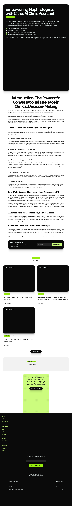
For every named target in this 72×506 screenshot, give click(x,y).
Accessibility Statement (54, 480)
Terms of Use (57, 474)
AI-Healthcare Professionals (36, 467)
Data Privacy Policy (16, 474)
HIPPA (13, 480)
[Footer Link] (7, 413)
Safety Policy (15, 477)
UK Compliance (56, 477)
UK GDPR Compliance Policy (53, 482)
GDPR (13, 482)
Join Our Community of (36, 466)
